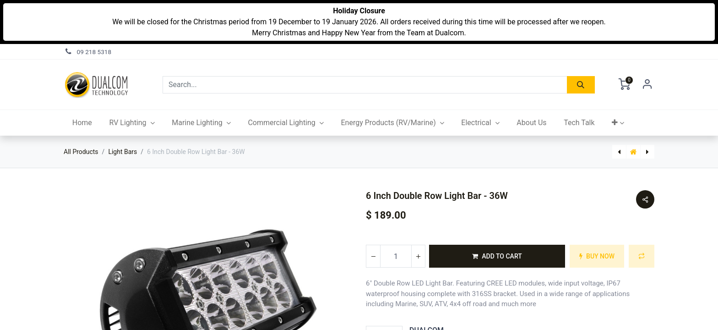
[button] (618, 123)
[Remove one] (373, 256)
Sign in (647, 85)
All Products (81, 151)
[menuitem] (82, 123)
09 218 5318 (94, 51)
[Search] (581, 85)
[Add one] (418, 256)
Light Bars (122, 151)
